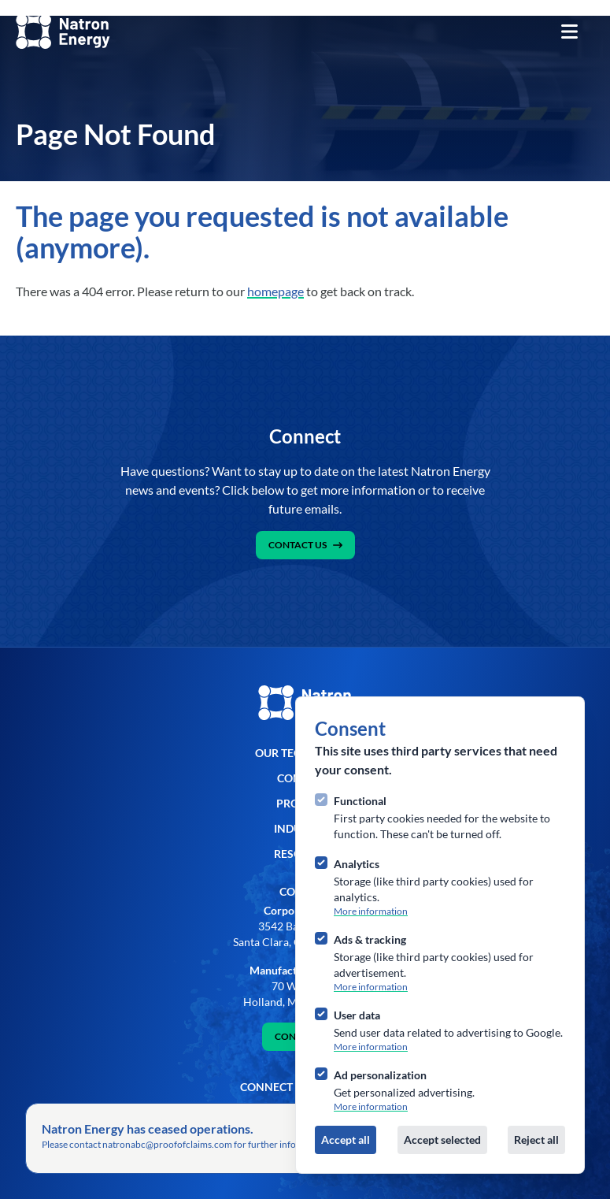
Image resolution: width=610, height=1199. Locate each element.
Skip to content (37, 7)
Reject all (536, 1139)
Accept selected (442, 1139)
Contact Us (305, 545)
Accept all (345, 1139)
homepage (275, 291)
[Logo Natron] (63, 32)
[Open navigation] (569, 31)
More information (371, 911)
